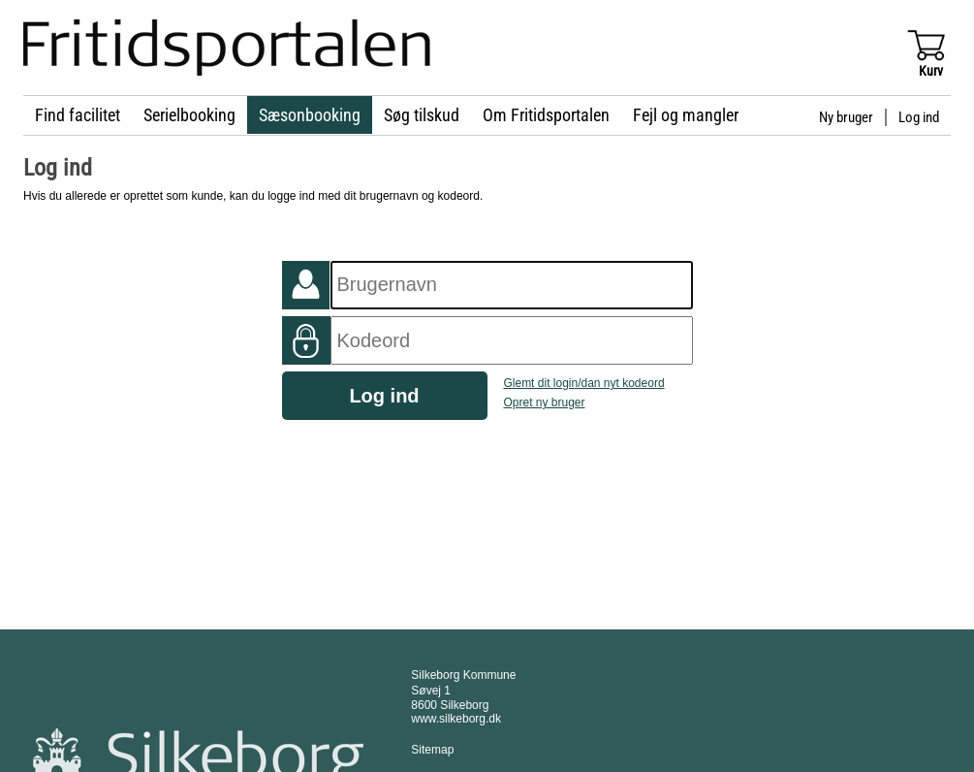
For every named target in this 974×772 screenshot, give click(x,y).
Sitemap (432, 749)
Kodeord (306, 340)
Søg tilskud (421, 115)
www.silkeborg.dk (456, 718)
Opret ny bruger (543, 402)
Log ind (918, 117)
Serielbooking (189, 115)
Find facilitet (77, 115)
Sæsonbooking (310, 115)
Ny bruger (846, 117)
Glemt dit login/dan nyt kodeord (583, 383)
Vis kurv (925, 43)
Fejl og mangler (685, 115)
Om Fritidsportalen (546, 115)
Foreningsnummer (306, 285)
